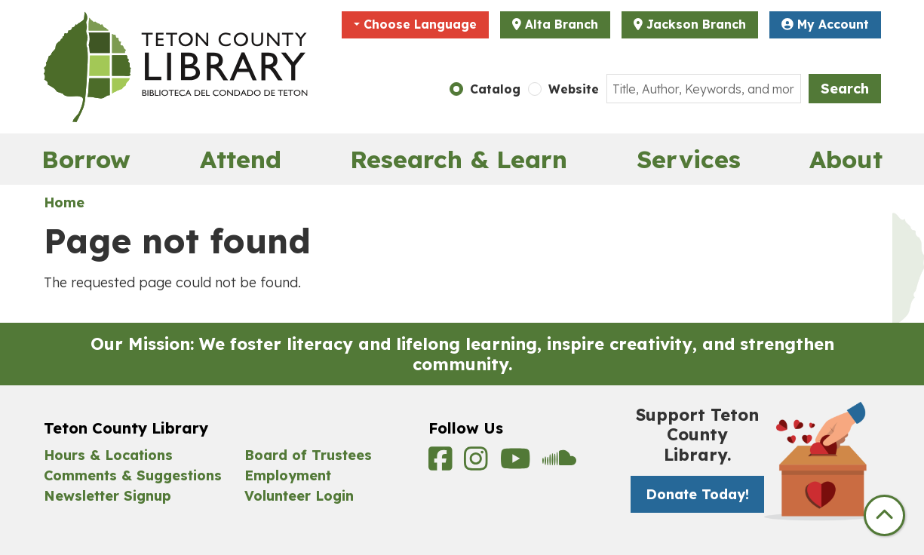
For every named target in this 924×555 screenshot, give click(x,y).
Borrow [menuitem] (85, 159)
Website (573, 89)
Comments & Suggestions (133, 475)
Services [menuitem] (689, 159)
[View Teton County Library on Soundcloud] (559, 463)
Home (64, 202)
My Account (825, 24)
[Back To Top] (884, 515)
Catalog (495, 89)
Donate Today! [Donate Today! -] (697, 494)
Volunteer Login (299, 495)
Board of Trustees (308, 455)
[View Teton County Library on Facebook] (442, 463)
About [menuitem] (846, 159)
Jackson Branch (696, 24)
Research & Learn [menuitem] (458, 159)
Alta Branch (561, 24)
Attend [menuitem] (240, 159)
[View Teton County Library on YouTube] (518, 463)
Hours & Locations (108, 455)
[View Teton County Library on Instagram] (478, 463)
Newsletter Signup (107, 495)
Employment (287, 475)
